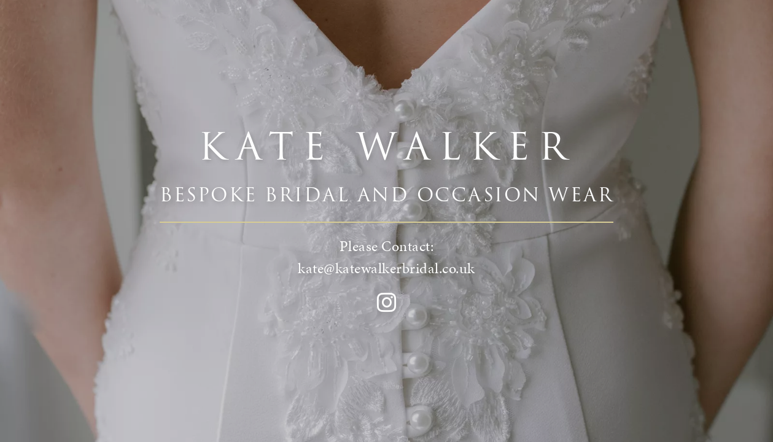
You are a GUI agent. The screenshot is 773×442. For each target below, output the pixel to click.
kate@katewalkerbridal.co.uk (386, 268)
